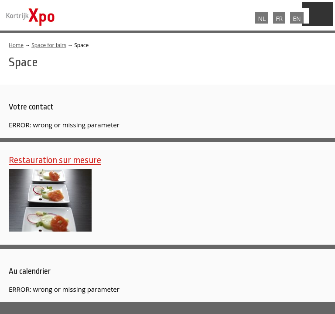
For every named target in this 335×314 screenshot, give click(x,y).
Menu (317, 14)
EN (297, 18)
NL (262, 18)
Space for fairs (48, 45)
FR (279, 18)
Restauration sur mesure (55, 160)
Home (16, 45)
